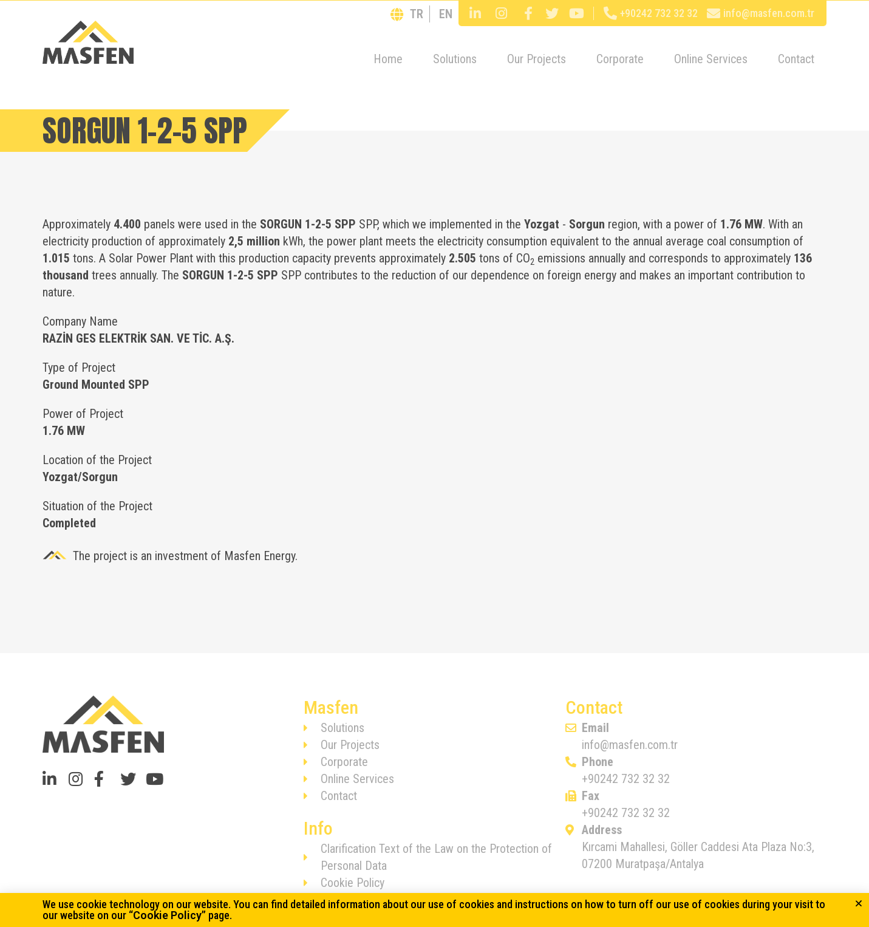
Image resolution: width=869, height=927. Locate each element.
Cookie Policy (167, 915)
